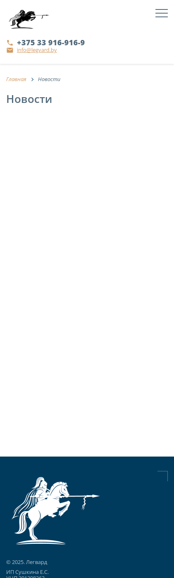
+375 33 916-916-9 (51, 42)
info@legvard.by (37, 50)
